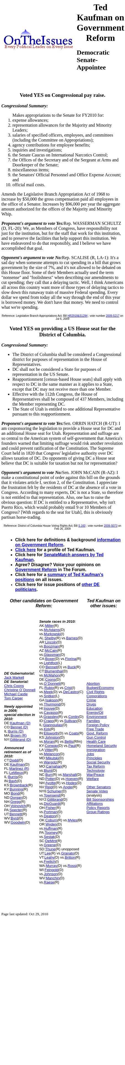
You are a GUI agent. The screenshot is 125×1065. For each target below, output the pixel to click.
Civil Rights (95, 692)
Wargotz (50, 762)
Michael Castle (16, 694)
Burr (49, 775)
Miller (49, 626)
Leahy (49, 857)
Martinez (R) (19, 768)
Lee (48, 853)
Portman (50, 812)
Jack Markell (14, 677)
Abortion (93, 683)
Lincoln (51, 642)
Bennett (16, 814)
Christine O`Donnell (19, 690)
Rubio (49, 688)
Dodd (14, 760)
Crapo (49, 721)
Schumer (54, 791)
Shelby (50, 638)
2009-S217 (112, 315)
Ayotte (51, 783)
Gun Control (96, 737)
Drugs (91, 704)
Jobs (90, 754)
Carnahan (54, 766)
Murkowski (52, 634)
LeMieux (16, 773)
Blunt (48, 770)
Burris (12, 777)
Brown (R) (18, 735)
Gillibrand (54, 799)
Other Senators (98, 787)
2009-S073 (111, 525)
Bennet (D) (19, 727)
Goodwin (18, 822)
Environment (96, 717)
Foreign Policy (97, 725)
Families (93, 721)
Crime (91, 700)
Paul (72, 746)
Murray (51, 866)
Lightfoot (51, 663)
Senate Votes (97, 791)
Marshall (69, 775)
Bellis (69, 741)
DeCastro (70, 692)
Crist (68, 688)
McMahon (52, 675)
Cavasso (51, 712)
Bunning (16, 789)
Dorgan (16, 797)
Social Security (98, 762)
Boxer (50, 659)
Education (94, 708)
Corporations (96, 696)
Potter (50, 779)
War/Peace (95, 775)
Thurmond (52, 704)
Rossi (72, 866)
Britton (70, 857)
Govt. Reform (97, 733)
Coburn (51, 820)
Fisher (50, 808)
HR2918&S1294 (77, 315)
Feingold (51, 870)
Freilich (49, 861)
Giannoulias (52, 725)
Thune (50, 849)
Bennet (51, 667)
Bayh (13, 781)
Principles (94, 758)
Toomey (51, 832)
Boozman (51, 646)
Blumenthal (54, 671)
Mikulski (52, 758)
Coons (50, 679)
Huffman (50, 828)
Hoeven (72, 779)
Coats (73, 733)
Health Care (95, 741)
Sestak (49, 837)
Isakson (52, 700)
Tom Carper (13, 698)
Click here (25, 549)
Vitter (49, 750)
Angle (67, 787)
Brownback (19, 785)
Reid (48, 787)
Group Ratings (98, 812)
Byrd (14, 818)
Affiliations (94, 804)
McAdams (52, 630)
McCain (51, 650)
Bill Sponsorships (100, 799)
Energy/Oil (94, 712)
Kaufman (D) (20, 723)
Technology (95, 770)
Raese (49, 882)
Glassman (52, 655)
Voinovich (18, 806)
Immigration (95, 750)
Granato (67, 853)
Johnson (50, 874)
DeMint (51, 841)
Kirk (47, 729)
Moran (49, 741)
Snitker (49, 696)
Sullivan (70, 721)
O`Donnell (52, 683)
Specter (16, 810)
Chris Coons (14, 686)
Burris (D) (15, 731)
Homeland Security (101, 746)
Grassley (51, 717)
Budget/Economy (100, 688)
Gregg (15, 802)
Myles (72, 820)
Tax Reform (95, 766)
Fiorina (70, 659)
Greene (50, 845)
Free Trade (95, 729)
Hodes (71, 783)
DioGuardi (52, 804)
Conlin (73, 717)
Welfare (92, 779)
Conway (51, 746)
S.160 (82, 525)
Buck (72, 667)
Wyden (51, 824)
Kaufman (17, 764)
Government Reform (36, 569)
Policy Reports (98, 808)
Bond (15, 793)
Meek (48, 692)
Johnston (52, 737)
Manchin (52, 878)
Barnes (72, 638)
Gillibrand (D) (20, 739)
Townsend (52, 795)
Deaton (49, 816)
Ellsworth (51, 733)
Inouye (49, 708)
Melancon (51, 754)
